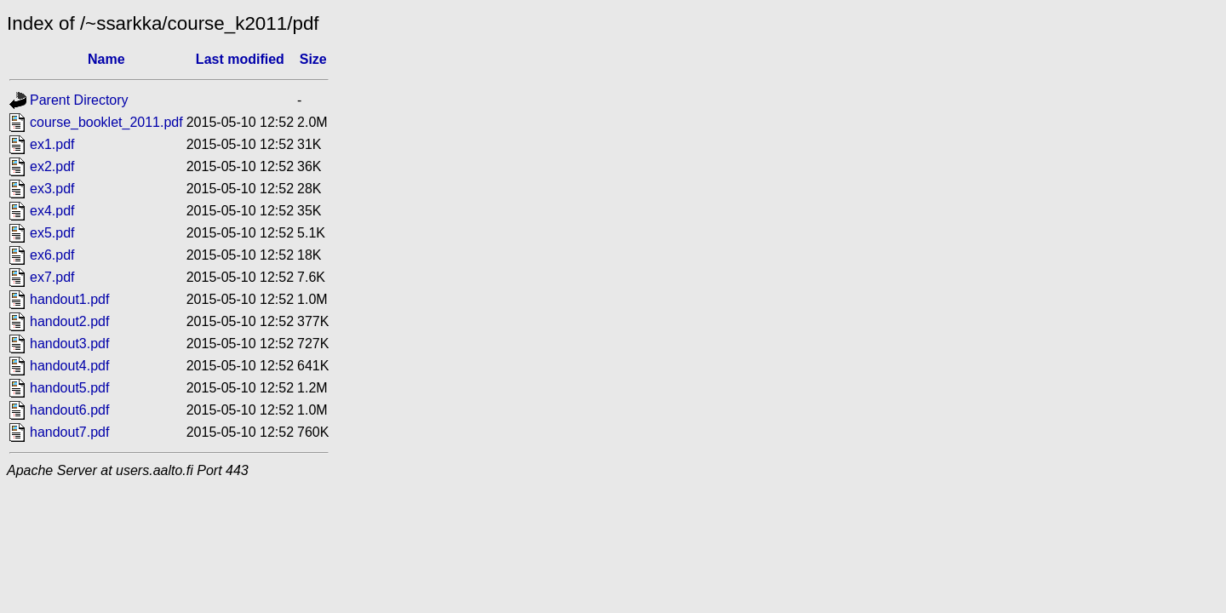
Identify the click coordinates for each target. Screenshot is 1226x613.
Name (106, 59)
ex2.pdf (52, 166)
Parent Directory (79, 100)
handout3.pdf (69, 343)
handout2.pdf (69, 321)
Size (313, 59)
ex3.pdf (52, 188)
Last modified (240, 59)
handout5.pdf (69, 388)
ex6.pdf (52, 255)
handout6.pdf (69, 410)
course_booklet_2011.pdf (106, 122)
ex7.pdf (52, 277)
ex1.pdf (52, 144)
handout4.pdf (69, 365)
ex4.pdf (52, 210)
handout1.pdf (69, 299)
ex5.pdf (52, 233)
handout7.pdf (69, 432)
